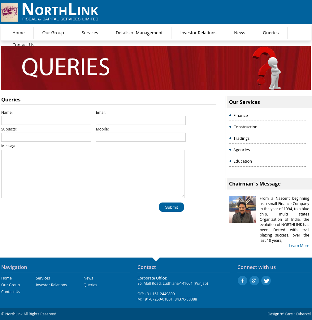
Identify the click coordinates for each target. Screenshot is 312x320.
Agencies (241, 149)
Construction (245, 127)
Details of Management (139, 33)
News (239, 33)
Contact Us (23, 45)
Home (18, 33)
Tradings (241, 138)
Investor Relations (198, 33)
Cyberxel (303, 314)
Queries (271, 33)
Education (242, 161)
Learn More (299, 245)
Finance (240, 115)
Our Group (53, 33)
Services (90, 33)
